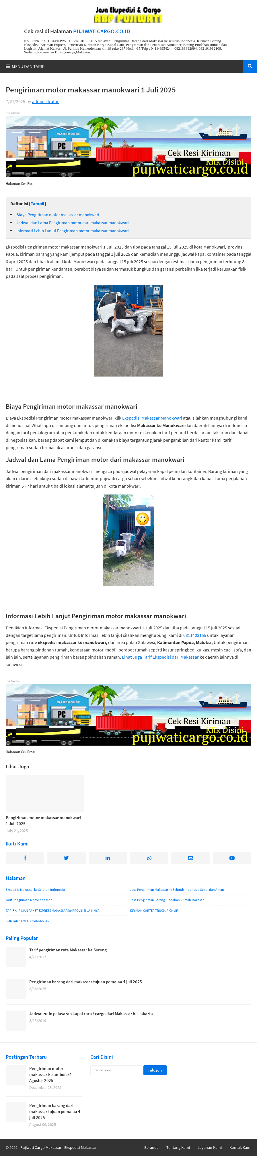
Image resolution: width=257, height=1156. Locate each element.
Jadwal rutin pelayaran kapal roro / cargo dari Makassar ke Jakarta (91, 1013)
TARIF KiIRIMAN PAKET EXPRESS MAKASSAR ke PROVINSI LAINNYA (53, 910)
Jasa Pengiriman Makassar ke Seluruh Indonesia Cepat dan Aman (177, 889)
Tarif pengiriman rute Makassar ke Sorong (68, 950)
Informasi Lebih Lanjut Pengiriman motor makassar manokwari (72, 230)
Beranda (151, 1147)
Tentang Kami (178, 1147)
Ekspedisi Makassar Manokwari (152, 418)
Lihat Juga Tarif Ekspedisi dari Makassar (160, 657)
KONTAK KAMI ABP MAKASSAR (27, 921)
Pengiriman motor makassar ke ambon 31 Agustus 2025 (50, 1074)
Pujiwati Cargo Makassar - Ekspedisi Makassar (58, 1147)
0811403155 (194, 635)
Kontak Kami (240, 1147)
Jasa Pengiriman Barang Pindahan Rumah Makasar (167, 900)
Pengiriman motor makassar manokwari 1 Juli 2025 (43, 820)
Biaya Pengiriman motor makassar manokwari (57, 214)
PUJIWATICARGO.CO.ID (101, 31)
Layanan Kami (210, 1147)
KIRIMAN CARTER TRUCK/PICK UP (154, 910)
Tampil (37, 203)
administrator (45, 101)
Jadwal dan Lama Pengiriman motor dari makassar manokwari (72, 222)
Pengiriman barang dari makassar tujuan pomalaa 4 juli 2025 (85, 981)
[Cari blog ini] (116, 1070)
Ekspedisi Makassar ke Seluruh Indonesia (35, 889)
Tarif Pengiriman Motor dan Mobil (30, 900)
